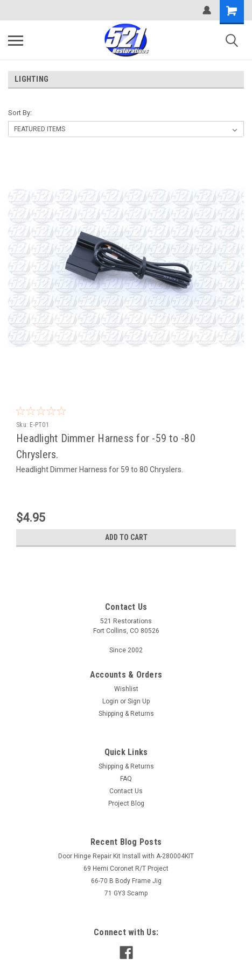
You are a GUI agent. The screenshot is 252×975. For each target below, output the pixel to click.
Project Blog (126, 803)
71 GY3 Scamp (126, 893)
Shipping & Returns (126, 713)
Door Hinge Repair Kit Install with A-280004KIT (126, 856)
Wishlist (126, 689)
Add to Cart (126, 537)
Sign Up (139, 701)
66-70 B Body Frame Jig (126, 881)
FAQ (126, 778)
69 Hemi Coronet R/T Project (126, 868)
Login (110, 701)
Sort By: (20, 113)
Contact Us (126, 791)
